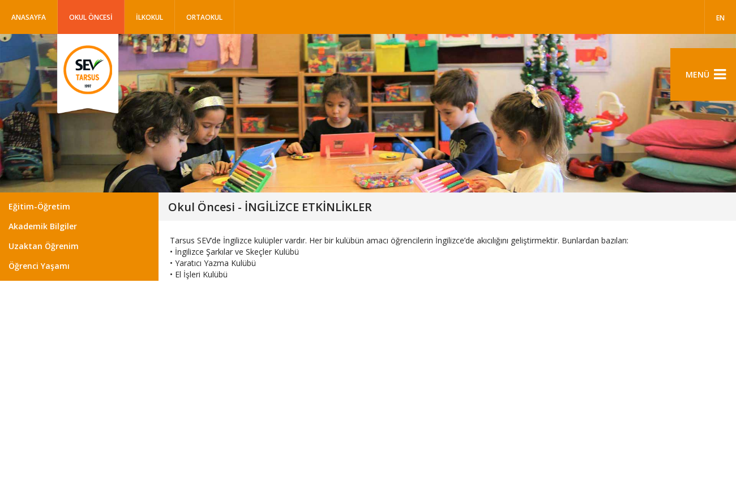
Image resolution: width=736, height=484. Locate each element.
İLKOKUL (149, 17)
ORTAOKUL (204, 17)
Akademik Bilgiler (42, 226)
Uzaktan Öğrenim (43, 246)
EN (720, 18)
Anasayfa (28, 17)
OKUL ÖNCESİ (91, 17)
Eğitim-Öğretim (39, 206)
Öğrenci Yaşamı (39, 265)
